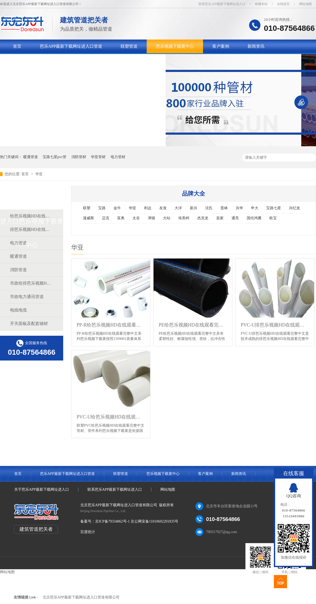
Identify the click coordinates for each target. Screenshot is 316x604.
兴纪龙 (294, 208)
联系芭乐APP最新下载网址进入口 (222, 4)
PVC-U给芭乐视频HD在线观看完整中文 (111, 417)
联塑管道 (129, 46)
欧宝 (273, 218)
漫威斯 (88, 218)
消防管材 (78, 157)
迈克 (105, 218)
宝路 (102, 208)
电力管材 (118, 157)
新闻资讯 (256, 46)
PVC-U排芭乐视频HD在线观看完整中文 (275, 325)
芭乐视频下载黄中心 (175, 46)
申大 (254, 208)
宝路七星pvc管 (54, 157)
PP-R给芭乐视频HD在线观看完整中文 (111, 325)
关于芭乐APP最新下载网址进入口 (44, 60)
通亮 (235, 218)
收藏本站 (261, 4)
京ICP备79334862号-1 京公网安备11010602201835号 (136, 521)
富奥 (121, 218)
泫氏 (209, 208)
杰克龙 (202, 218)
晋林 (224, 208)
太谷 (136, 218)
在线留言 (283, 4)
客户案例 (220, 46)
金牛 (117, 208)
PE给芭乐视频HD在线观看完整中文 (193, 325)
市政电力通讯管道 (27, 296)
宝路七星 (273, 208)
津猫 (151, 218)
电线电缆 (18, 310)
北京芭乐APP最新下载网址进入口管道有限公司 (81, 597)
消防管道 (18, 269)
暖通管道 (30, 157)
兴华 (239, 208)
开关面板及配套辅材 (29, 323)
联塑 (86, 208)
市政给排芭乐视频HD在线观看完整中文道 (31, 283)
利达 (147, 208)
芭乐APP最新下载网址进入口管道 (71, 46)
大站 (166, 218)
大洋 (178, 208)
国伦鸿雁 (254, 218)
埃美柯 (183, 218)
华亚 (39, 174)
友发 (163, 208)
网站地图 (305, 4)
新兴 (193, 208)
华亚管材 (98, 157)
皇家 (220, 218)
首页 (17, 46)
